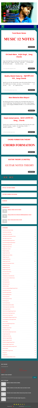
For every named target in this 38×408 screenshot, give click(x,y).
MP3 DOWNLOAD (19, 325)
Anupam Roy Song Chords (19, 234)
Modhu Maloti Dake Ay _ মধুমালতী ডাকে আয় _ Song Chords (19, 77)
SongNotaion (19, 354)
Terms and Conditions (23, 370)
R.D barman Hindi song (19, 336)
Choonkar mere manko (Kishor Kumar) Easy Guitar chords (19, 392)
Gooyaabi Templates (27, 406)
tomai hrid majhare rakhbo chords (19, 356)
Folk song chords (19, 279)
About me (3, 369)
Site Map (20, 369)
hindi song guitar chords (19, 298)
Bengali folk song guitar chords (19, 263)
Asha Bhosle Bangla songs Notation (19, 242)
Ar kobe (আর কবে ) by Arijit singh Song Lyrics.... (16, 397)
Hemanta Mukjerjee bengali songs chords (19, 288)
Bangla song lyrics (19, 257)
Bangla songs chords (19, 261)
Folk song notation (19, 282)
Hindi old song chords (19, 290)
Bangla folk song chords (19, 246)
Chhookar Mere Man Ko (19, 271)
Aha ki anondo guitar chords (19, 230)
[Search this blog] (16, 377)
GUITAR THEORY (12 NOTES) (19, 159)
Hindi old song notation (19, 292)
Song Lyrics (19, 352)
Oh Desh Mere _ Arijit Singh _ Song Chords (19, 55)
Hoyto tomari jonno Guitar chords (15, 219)
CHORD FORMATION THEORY (19, 139)
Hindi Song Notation (19, 302)
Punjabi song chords (19, 333)
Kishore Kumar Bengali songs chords (19, 311)
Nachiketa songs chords (19, 327)
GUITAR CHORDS (19, 286)
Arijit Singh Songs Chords (19, 238)
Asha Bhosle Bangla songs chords (19, 240)
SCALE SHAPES (19, 348)
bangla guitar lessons (19, 248)
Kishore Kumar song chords (19, 315)
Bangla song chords (19, 252)
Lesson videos (19, 321)
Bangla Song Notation (19, 259)
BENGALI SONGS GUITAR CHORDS (14, 209)
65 (10, 177)
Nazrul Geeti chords (19, 329)
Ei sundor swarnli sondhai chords (19, 277)
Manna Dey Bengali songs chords (19, 323)
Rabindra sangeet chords (19, 340)
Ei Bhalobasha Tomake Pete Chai (19, 275)
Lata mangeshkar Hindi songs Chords (19, 319)
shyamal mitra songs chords (19, 350)
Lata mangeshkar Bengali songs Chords (19, 317)
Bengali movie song (19, 265)
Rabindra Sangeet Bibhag (19, 338)
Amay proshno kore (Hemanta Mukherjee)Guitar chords (19, 214)
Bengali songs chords (19, 269)
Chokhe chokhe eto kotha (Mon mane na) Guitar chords (18, 387)
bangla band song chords (19, 244)
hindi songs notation (19, 309)
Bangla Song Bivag (19, 250)
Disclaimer (3, 372)
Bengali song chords (19, 267)
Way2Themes (16, 406)
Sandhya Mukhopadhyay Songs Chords (19, 346)
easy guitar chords (19, 273)
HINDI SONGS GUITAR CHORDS (19, 304)
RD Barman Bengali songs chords (19, 342)
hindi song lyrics (19, 300)
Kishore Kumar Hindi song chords (19, 313)
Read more (31, 47)
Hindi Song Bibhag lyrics (19, 294)
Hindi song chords (19, 296)
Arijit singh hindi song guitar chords (19, 236)
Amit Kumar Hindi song (19, 232)
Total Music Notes (19, 33)
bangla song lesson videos (19, 255)
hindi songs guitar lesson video (19, 306)
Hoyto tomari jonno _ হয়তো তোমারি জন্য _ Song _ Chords (19, 119)
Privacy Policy (3, 370)
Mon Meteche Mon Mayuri (19, 97)
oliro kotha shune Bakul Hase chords (19, 331)
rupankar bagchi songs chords (19, 344)
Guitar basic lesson (19, 284)
